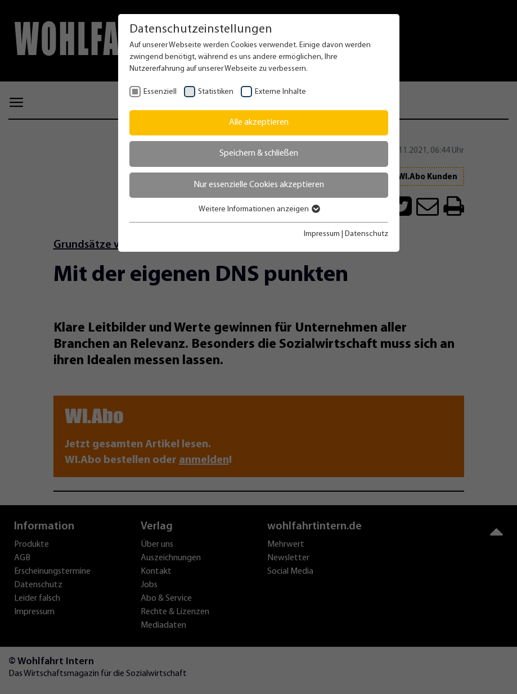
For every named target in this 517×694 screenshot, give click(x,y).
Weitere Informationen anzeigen (259, 209)
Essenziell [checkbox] (160, 92)
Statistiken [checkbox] (215, 92)
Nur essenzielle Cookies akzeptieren (259, 184)
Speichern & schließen (258, 153)
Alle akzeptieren (259, 122)
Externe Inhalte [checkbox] (280, 92)
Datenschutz (366, 234)
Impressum (322, 234)
